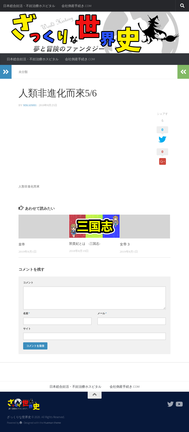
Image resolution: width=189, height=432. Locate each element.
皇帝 (22, 244)
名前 (26, 313)
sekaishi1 (30, 105)
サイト (27, 328)
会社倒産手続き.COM (76, 6)
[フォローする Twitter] (170, 404)
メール (102, 313)
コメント (28, 282)
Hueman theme (52, 422)
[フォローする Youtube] (179, 404)
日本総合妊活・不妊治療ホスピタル (29, 6)
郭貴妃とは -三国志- (86, 243)
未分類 (23, 72)
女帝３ (125, 244)
